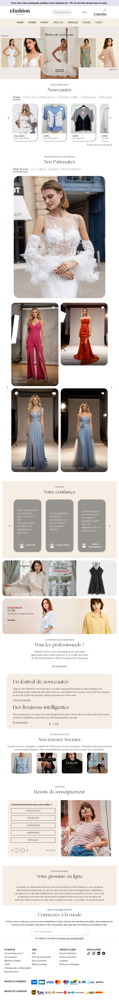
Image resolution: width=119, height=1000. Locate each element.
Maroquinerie (107, 97)
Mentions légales (12, 960)
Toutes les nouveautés (99, 144)
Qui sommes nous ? (13, 953)
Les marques (10, 957)
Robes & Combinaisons (39, 97)
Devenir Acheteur (68, 953)
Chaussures (88, 97)
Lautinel (53, 169)
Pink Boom (20, 169)
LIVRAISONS (33, 825)
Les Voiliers (38, 169)
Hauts (17, 97)
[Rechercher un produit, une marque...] (65, 12)
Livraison (64, 960)
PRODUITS (33, 818)
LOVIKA (46, 136)
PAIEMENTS (33, 832)
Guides (98, 22)
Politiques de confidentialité (17, 968)
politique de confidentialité (71, 938)
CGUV (7, 964)
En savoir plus (59, 666)
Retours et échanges (70, 964)
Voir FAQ (50, 850)
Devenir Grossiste (68, 957)
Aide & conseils (39, 964)
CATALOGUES (33, 810)
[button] (50, 724)
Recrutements (11, 971)
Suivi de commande (41, 957)
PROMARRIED (71, 169)
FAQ (34, 953)
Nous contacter (39, 960)
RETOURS (33, 840)
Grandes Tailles (68, 97)
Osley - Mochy (19, 136)
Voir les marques (22, 700)
